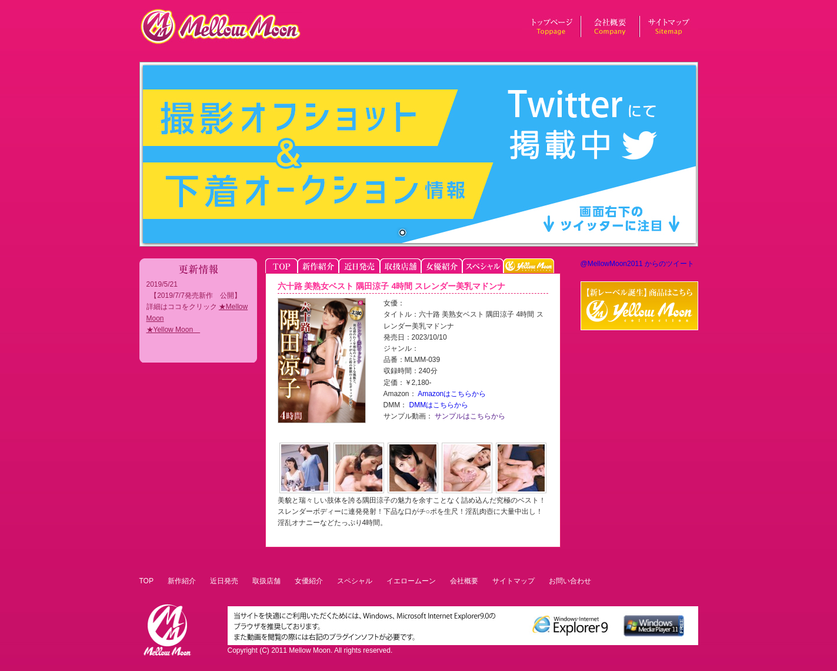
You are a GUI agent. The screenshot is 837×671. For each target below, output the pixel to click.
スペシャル (354, 581)
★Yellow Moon (173, 329)
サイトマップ (513, 581)
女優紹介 (309, 581)
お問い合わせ (570, 581)
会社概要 (464, 581)
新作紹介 (182, 581)
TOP (146, 581)
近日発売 (224, 581)
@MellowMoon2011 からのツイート (638, 264)
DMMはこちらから (437, 405)
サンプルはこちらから (469, 416)
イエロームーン (411, 581)
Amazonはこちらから (451, 394)
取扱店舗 (266, 581)
